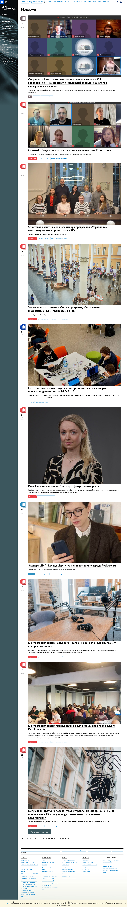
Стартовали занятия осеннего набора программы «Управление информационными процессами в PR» (67, 228)
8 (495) (9, 47)
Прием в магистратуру (47, 871)
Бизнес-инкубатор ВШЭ (48, 880)
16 (63, 838)
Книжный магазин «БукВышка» (89, 864)
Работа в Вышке (25, 897)
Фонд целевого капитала (27, 876)
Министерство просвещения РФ (111, 864)
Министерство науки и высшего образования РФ (111, 861)
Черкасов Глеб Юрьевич (8, 41)
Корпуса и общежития (27, 869)
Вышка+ (43, 869)
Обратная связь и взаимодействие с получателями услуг (50, 887)
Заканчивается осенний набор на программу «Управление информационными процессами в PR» (64, 309)
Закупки (23, 871)
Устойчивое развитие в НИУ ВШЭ (29, 864)
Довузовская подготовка (48, 862)
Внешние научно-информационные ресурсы (69, 877)
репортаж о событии (46, 97)
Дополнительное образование (50, 876)
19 (71, 838)
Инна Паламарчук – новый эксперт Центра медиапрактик (64, 486)
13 (54, 838)
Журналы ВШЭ (86, 871)
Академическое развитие (68, 871)
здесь (97, 902)
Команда (4, 14)
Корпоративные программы (7, 22)
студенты (31, 402)
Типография (85, 867)
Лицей (43, 860)
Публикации (85, 874)
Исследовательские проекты (69, 862)
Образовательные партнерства (50, 883)
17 (66, 838)
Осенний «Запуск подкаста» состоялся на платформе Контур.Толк (70, 150)
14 (57, 838)
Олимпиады (44, 864)
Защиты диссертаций (67, 869)
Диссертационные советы (69, 867)
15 (60, 838)
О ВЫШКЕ (24, 857)
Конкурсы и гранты (67, 874)
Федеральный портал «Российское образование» (110, 867)
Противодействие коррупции (28, 878)
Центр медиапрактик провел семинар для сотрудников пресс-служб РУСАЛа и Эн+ (71, 727)
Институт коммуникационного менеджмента (99, 850)
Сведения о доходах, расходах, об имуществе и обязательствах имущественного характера (29, 882)
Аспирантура (45, 874)
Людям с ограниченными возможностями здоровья (27, 891)
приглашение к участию (44, 319)
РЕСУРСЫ (85, 857)
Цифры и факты (25, 860)
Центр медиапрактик (117, 850)
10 (46, 838)
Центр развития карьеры (48, 878)
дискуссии (36, 97)
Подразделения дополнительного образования (74, 850)
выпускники (41, 826)
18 (68, 838)
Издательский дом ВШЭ (88, 862)
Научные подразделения (68, 860)
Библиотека (85, 860)
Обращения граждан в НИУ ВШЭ (29, 874)
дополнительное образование (59, 158)
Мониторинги (65, 864)
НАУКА (64, 857)
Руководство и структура (27, 862)
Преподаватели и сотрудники (28, 867)
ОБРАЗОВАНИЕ (46, 857)
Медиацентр (85, 869)
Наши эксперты (7, 18)
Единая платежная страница (28, 894)
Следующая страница (39, 832)
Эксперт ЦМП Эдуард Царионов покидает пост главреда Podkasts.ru (72, 565)
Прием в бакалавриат (47, 867)
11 (49, 838)
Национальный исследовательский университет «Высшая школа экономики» (40, 850)
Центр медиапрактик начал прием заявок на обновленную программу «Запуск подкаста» (72, 644)
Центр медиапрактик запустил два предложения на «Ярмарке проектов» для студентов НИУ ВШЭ (67, 389)
